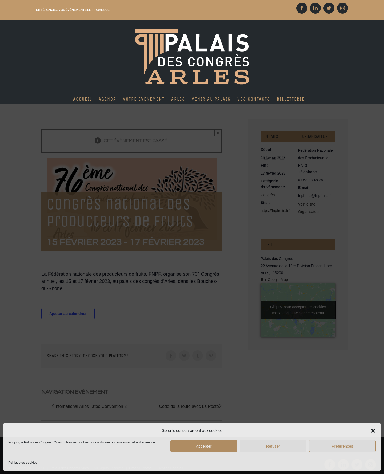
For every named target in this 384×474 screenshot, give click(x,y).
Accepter (203, 446)
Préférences (342, 446)
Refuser (273, 446)
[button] (373, 430)
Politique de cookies (22, 462)
